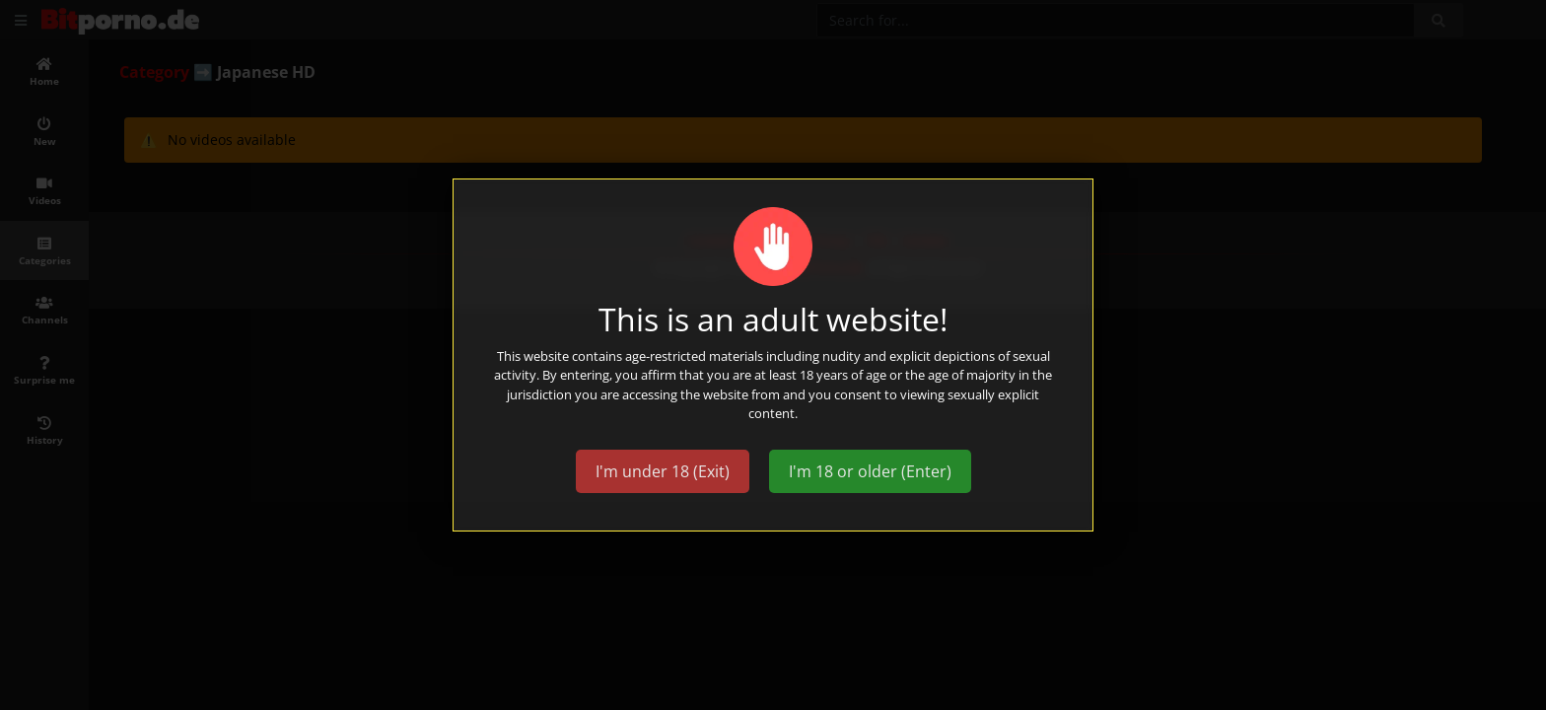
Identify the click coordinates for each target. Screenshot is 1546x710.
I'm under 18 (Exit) (663, 471)
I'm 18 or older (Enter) (870, 471)
